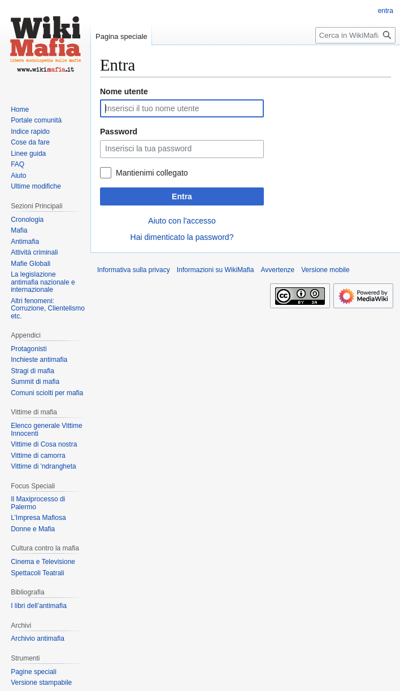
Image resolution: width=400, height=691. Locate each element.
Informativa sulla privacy (133, 270)
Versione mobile (325, 270)
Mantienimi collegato (152, 172)
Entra (182, 196)
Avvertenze (277, 270)
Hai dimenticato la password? (182, 237)
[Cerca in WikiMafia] (355, 35)
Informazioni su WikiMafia (215, 270)
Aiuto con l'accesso (181, 220)
